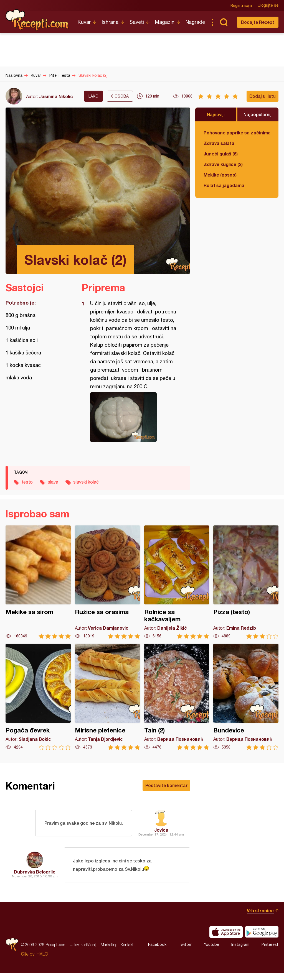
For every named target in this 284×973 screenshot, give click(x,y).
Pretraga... (223, 22)
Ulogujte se (268, 5)
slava (53, 481)
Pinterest (270, 945)
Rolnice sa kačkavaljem (176, 582)
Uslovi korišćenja (84, 944)
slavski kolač (86, 481)
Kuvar (84, 22)
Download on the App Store (226, 932)
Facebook (157, 945)
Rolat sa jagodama (224, 185)
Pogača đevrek (38, 697)
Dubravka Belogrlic (34, 871)
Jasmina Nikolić (56, 96)
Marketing (109, 944)
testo (27, 481)
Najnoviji (216, 114)
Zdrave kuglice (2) (223, 164)
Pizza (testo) (245, 582)
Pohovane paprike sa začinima (237, 132)
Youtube (211, 945)
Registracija (241, 5)
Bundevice (245, 697)
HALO (42, 953)
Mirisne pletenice (107, 697)
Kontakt (127, 944)
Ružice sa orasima (107, 582)
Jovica (161, 829)
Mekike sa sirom (38, 582)
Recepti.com (37, 20)
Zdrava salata (219, 143)
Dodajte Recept (257, 22)
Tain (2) (176, 697)
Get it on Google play (261, 932)
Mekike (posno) (220, 174)
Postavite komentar (166, 785)
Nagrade (195, 22)
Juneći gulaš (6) (221, 153)
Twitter (185, 945)
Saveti (137, 22)
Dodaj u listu (262, 96)
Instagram (240, 945)
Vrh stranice (260, 910)
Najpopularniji (258, 114)
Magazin (164, 22)
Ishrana (110, 22)
